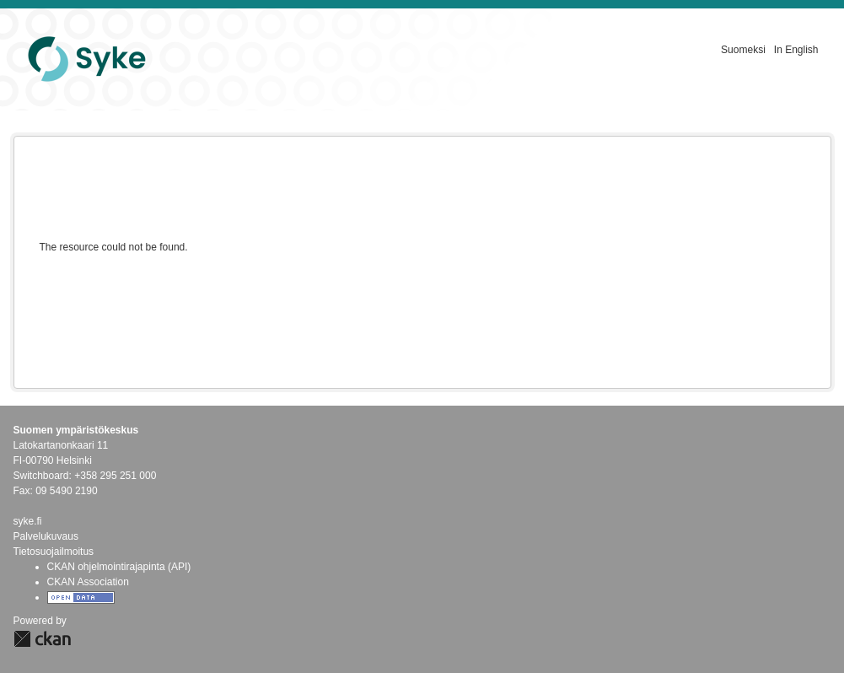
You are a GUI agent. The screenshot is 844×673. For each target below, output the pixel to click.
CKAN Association (88, 582)
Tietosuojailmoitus (53, 551)
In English (796, 50)
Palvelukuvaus (45, 536)
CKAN (42, 639)
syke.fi (27, 521)
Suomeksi (743, 50)
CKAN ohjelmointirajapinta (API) (119, 567)
